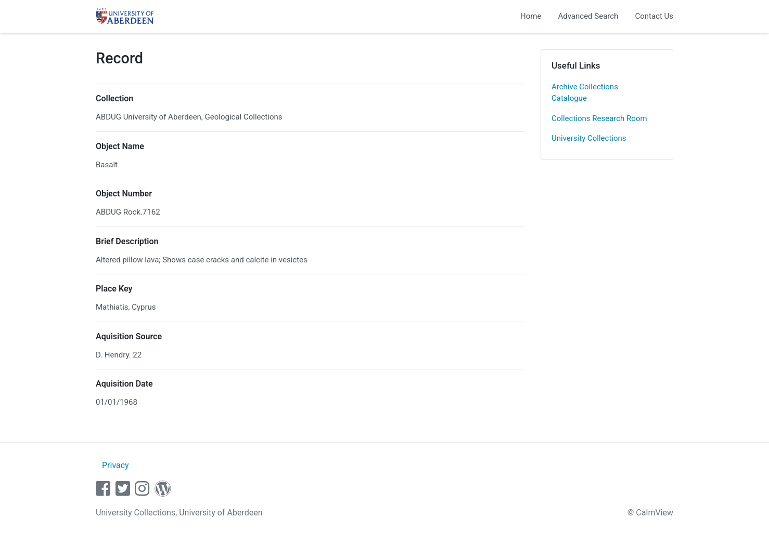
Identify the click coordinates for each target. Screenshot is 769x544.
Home (530, 16)
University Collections (589, 138)
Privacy (115, 465)
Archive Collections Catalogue (585, 92)
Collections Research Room (599, 118)
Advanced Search (588, 16)
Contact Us (654, 16)
